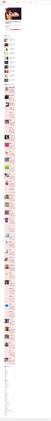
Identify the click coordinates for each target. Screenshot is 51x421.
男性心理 (6, 399)
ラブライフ (6, 415)
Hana (10, 151)
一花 (10, 165)
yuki (9, 327)
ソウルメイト (7, 383)
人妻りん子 (11, 296)
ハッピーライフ (7, 402)
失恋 (5, 377)
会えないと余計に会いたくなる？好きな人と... (12, 80)
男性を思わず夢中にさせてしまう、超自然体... (12, 44)
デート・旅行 (7, 393)
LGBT (5, 406)
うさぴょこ (11, 112)
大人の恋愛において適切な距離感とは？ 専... (12, 53)
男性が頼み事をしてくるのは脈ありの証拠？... (12, 49)
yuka (10, 358)
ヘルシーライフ (7, 403)
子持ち (6, 390)
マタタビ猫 (11, 257)
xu (9, 226)
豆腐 (10, 342)
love (5, 368)
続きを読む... (8, 27)
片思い (6, 374)
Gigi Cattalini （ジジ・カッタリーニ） (12, 104)
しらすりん (11, 218)
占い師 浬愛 (11, 189)
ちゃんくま (11, 203)
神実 (10, 181)
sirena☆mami (11, 95)
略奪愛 (6, 381)
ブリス (10, 319)
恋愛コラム (6, 371)
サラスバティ (11, 135)
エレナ (10, 350)
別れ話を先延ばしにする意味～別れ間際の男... (12, 67)
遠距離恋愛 (6, 380)
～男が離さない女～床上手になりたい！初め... (12, 62)
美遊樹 (10, 143)
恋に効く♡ (6, 386)
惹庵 (10, 280)
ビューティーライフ (7, 409)
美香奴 (10, 120)
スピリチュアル (7, 384)
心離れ (6, 412)
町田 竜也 (11, 311)
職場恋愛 (6, 396)
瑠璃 (10, 249)
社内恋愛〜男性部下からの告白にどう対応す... (12, 40)
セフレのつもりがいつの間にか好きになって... (12, 71)
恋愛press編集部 (12, 87)
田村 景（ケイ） (11, 195)
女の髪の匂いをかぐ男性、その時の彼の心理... (12, 58)
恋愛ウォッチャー (7, 400)
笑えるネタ (6, 387)
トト (10, 173)
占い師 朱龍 (11, 265)
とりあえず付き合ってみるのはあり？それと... (12, 75)
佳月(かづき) (11, 288)
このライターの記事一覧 (12, 92)
